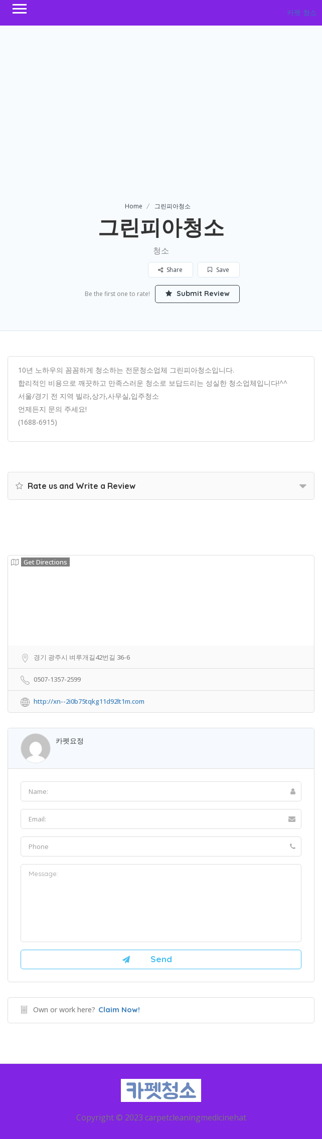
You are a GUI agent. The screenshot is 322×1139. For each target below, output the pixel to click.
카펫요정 (70, 740)
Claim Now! (119, 1009)
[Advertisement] (161, 126)
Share (170, 269)
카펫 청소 (302, 12)
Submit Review (198, 293)
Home (133, 206)
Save (219, 269)
